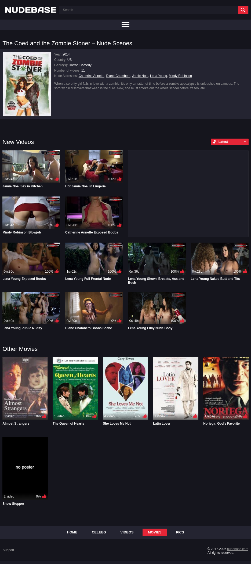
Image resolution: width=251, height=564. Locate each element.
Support (8, 550)
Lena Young (158, 76)
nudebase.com (237, 549)
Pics (180, 532)
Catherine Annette (91, 76)
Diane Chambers (118, 76)
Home (72, 532)
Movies (155, 532)
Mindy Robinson (180, 76)
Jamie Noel (140, 76)
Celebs (99, 532)
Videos (126, 532)
